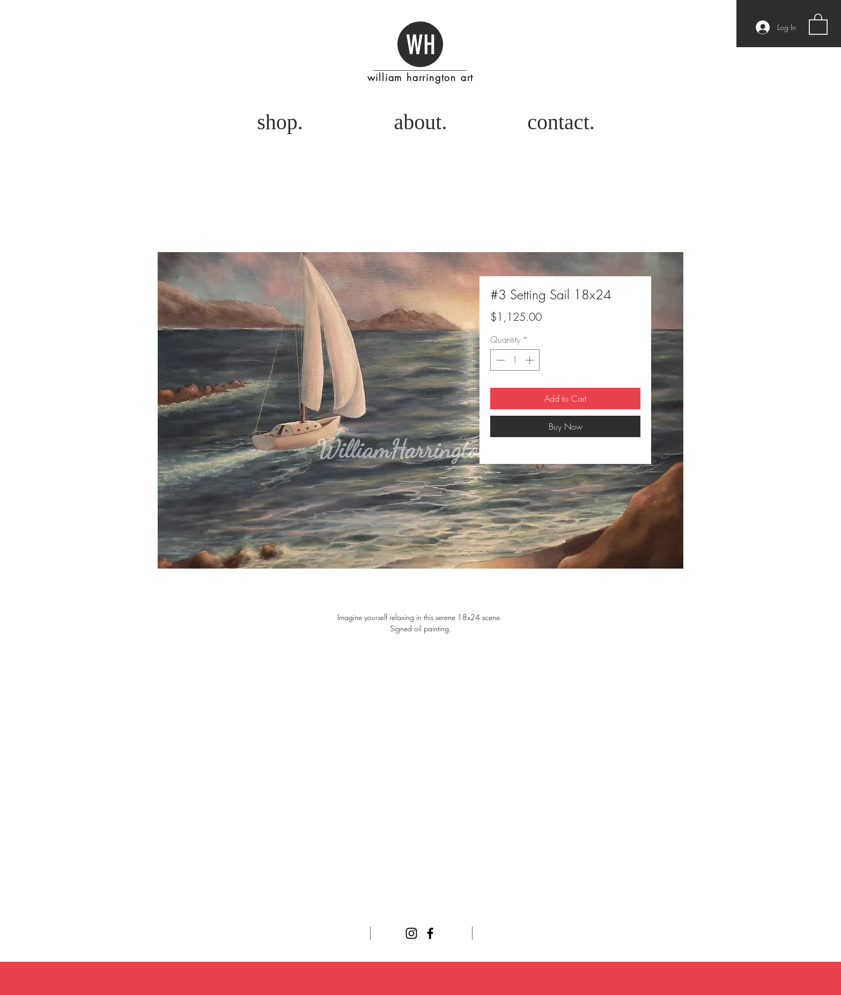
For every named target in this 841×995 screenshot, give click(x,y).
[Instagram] (411, 933)
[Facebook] (430, 933)
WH (421, 45)
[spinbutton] (515, 360)
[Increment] (530, 360)
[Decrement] (499, 360)
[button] (818, 23)
